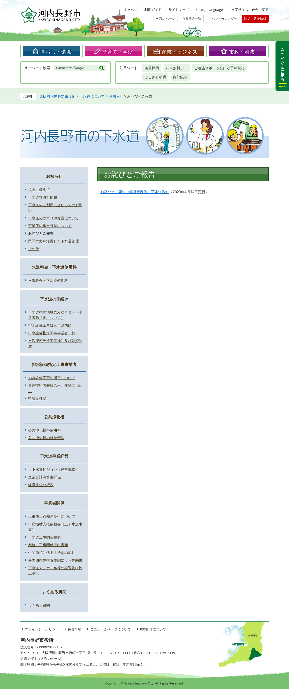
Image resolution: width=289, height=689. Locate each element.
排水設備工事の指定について (51, 377)
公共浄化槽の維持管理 (46, 437)
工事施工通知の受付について (51, 516)
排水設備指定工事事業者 (54, 364)
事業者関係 (54, 503)
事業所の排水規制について (50, 225)
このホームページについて (110, 629)
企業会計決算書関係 (44, 477)
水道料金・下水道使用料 (54, 267)
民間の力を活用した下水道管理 (53, 241)
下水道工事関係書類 (44, 537)
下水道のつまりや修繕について (53, 218)
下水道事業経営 (54, 456)
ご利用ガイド (151, 9)
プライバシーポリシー (42, 629)
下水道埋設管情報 (42, 197)
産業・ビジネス (180, 51)
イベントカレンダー (222, 18)
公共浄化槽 (54, 416)
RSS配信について (153, 629)
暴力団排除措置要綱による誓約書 (55, 560)
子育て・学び (118, 51)
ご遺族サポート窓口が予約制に (219, 68)
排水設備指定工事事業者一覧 (51, 332)
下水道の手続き (54, 299)
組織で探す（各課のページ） (42, 658)
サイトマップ (178, 9)
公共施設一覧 (191, 18)
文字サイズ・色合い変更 (250, 9)
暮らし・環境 (56, 51)
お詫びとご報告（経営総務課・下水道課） (134, 191)
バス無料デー (176, 68)
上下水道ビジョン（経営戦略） (53, 469)
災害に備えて (39, 189)
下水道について (92, 96)
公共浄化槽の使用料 (44, 430)
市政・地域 (241, 51)
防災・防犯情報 (255, 18)
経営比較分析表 (41, 484)
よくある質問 (54, 591)
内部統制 (180, 77)
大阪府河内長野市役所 (58, 96)
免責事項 (74, 629)
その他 (33, 248)
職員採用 (151, 68)
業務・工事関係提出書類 (48, 544)
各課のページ (165, 18)
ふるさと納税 (155, 77)
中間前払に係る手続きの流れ (51, 552)
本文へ (129, 9)
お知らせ (116, 96)
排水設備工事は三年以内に (50, 325)
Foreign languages (210, 9)
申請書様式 (37, 398)
